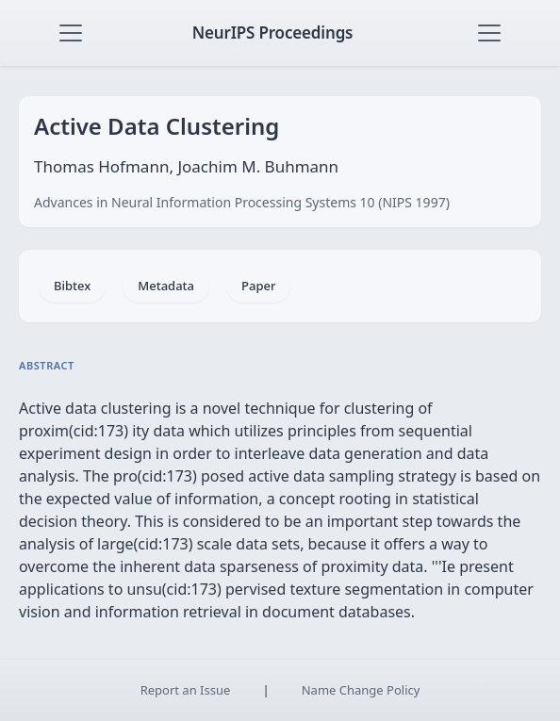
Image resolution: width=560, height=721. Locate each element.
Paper (258, 285)
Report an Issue (185, 689)
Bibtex (72, 285)
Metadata (166, 285)
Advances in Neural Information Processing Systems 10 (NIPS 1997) (242, 202)
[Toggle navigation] (70, 33)
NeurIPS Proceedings (273, 32)
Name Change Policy (361, 689)
